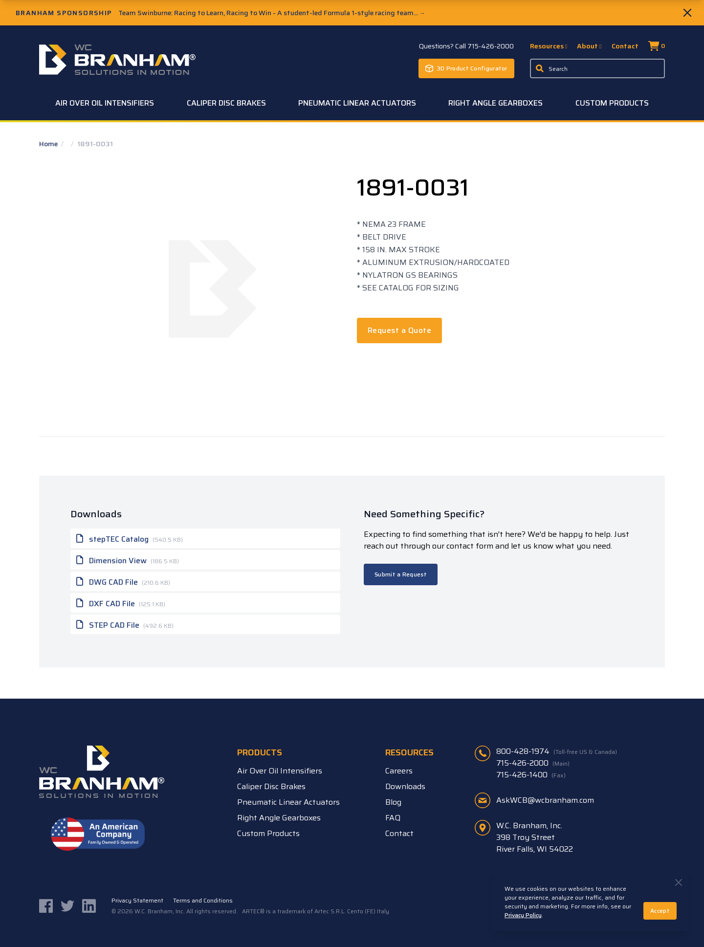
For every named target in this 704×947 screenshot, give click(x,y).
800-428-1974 (556, 751)
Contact (625, 46)
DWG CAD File (123, 581)
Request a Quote (399, 330)
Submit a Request (400, 574)
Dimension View (127, 560)
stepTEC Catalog (129, 538)
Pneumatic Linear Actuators (357, 103)
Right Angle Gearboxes (495, 103)
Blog (393, 802)
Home (49, 143)
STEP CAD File (125, 624)
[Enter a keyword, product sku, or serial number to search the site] (597, 68)
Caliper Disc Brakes (226, 103)
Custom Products (612, 103)
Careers (399, 771)
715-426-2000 (533, 763)
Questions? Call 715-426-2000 (466, 46)
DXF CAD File (120, 603)
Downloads (405, 786)
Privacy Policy (523, 915)
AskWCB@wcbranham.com (545, 800)
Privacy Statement (137, 900)
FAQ (392, 818)
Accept (660, 910)
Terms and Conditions (203, 900)
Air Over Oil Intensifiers (104, 103)
